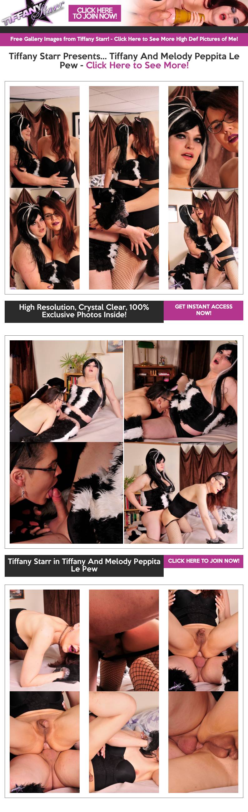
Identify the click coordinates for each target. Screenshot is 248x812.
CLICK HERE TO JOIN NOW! (203, 561)
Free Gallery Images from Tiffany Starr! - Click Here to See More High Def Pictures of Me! (124, 39)
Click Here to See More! (137, 66)
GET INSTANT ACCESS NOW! (203, 310)
